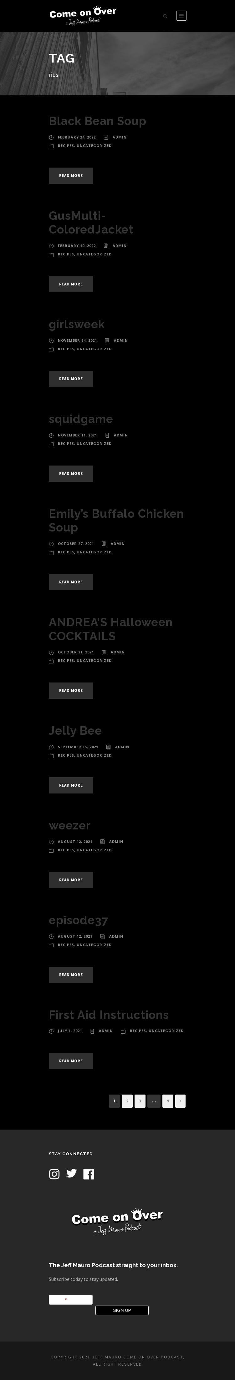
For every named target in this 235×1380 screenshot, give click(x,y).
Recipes (66, 145)
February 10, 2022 (77, 245)
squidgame (81, 419)
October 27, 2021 (76, 543)
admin (120, 137)
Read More (71, 175)
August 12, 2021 (75, 841)
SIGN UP (122, 1310)
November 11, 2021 (77, 435)
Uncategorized (94, 145)
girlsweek (77, 324)
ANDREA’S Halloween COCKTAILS (111, 629)
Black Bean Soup (97, 121)
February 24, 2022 (77, 137)
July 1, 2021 (70, 1030)
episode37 (79, 920)
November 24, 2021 (77, 340)
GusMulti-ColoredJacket (91, 222)
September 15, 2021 (78, 746)
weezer (70, 825)
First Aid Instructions (109, 1015)
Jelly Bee (75, 731)
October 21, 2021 (76, 652)
